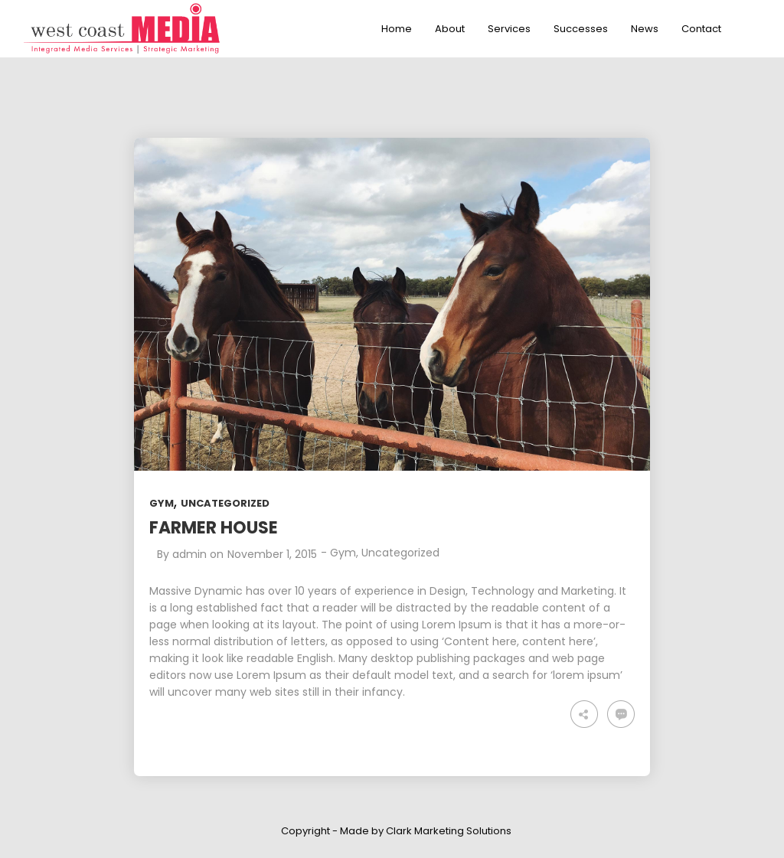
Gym (161, 503)
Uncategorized (225, 503)
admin (189, 554)
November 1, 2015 (272, 554)
